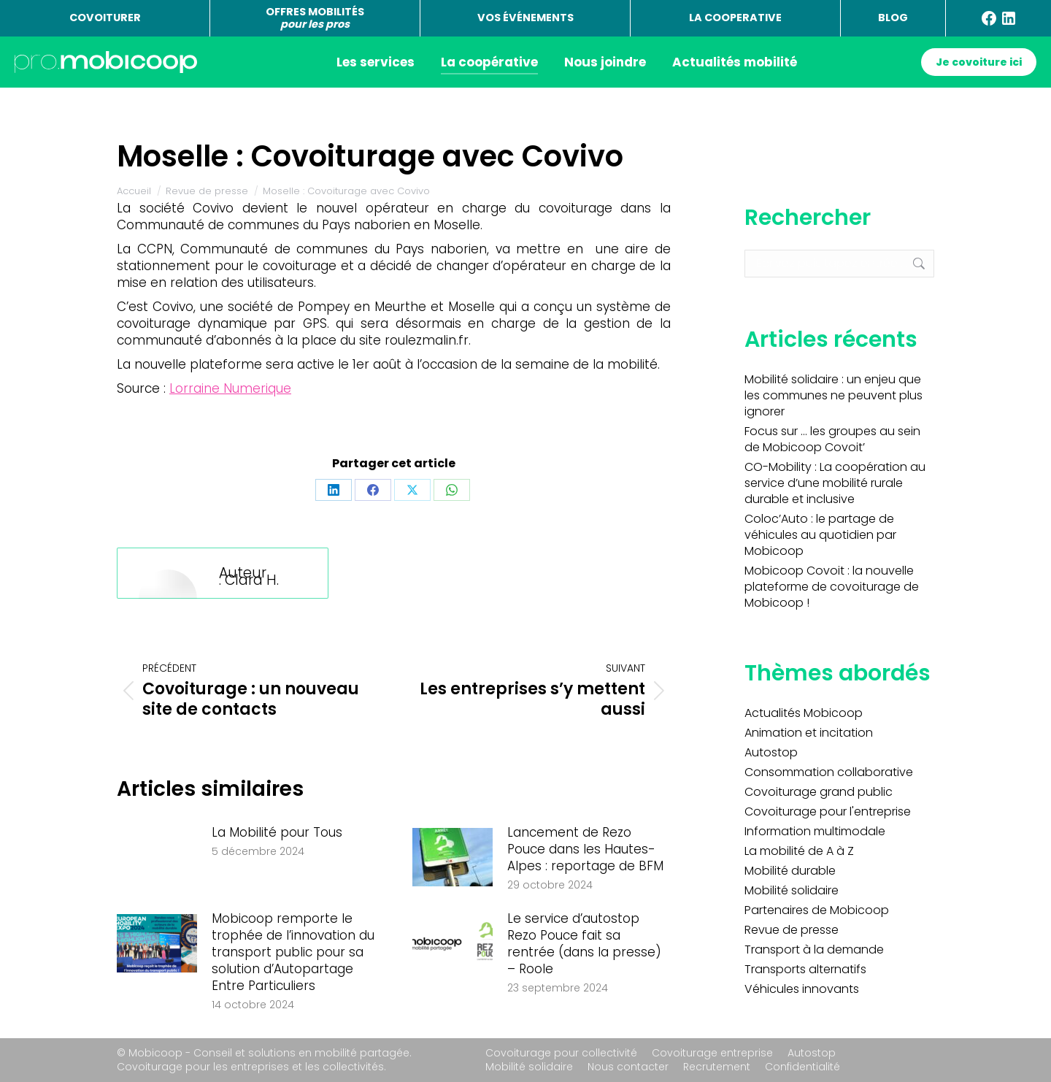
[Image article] (157, 857)
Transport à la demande (814, 950)
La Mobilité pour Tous (277, 832)
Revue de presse (791, 930)
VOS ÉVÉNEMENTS (525, 17)
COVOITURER (105, 17)
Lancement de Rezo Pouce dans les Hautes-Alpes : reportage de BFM (585, 849)
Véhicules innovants (801, 989)
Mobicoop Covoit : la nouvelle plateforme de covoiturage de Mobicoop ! (831, 587)
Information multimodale (814, 832)
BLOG (893, 17)
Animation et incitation (808, 733)
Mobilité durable (790, 871)
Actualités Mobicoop (803, 713)
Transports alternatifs (805, 970)
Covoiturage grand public (818, 792)
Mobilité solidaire (791, 891)
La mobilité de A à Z (799, 851)
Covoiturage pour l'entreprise (827, 812)
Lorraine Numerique (230, 388)
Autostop (771, 753)
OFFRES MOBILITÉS (315, 17)
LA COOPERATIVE (735, 17)
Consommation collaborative (828, 772)
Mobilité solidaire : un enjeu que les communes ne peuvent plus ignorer (833, 396)
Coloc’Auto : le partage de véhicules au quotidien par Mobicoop (820, 535)
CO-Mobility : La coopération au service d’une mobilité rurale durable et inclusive (834, 483)
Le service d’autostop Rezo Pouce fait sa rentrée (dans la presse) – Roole (584, 944)
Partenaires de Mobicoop (816, 910)
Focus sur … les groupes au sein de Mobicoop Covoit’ (832, 439)
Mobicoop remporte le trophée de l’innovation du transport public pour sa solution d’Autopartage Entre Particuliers (293, 952)
